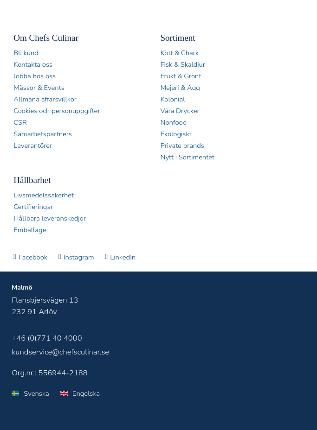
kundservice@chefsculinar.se (60, 352)
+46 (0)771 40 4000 (47, 338)
